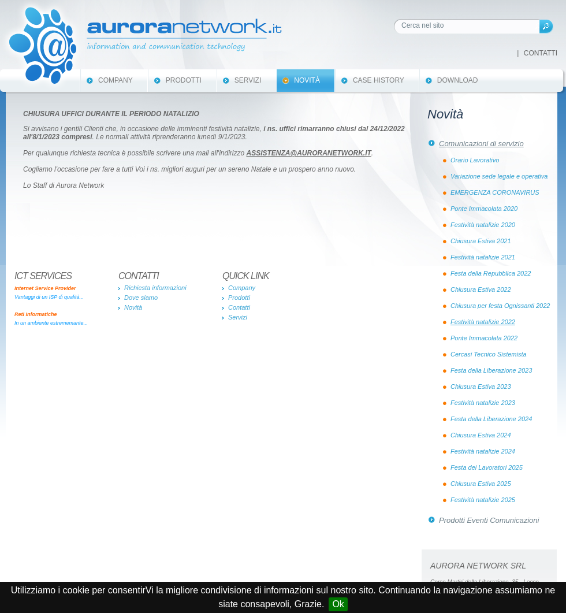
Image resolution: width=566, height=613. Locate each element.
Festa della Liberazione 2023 (491, 370)
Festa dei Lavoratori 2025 (486, 467)
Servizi (247, 80)
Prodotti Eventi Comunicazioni (489, 520)
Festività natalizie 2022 (482, 321)
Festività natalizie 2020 (482, 224)
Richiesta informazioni (155, 287)
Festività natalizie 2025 (482, 499)
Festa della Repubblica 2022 (490, 273)
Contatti (540, 53)
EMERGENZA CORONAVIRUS (494, 192)
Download (457, 80)
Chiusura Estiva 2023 (480, 386)
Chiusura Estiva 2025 (480, 483)
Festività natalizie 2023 (482, 402)
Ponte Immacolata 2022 (483, 338)
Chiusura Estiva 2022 (480, 289)
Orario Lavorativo (474, 160)
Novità (307, 80)
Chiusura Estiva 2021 (480, 240)
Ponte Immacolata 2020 (483, 208)
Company (115, 80)
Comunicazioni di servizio (481, 143)
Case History (378, 80)
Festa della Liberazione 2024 (491, 418)
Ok (338, 604)
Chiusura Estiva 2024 (480, 435)
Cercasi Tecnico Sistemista (488, 354)
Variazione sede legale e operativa (499, 176)
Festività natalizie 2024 (482, 451)
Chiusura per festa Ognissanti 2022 (500, 305)
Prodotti (184, 80)
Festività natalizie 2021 (482, 257)
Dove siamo (141, 297)
